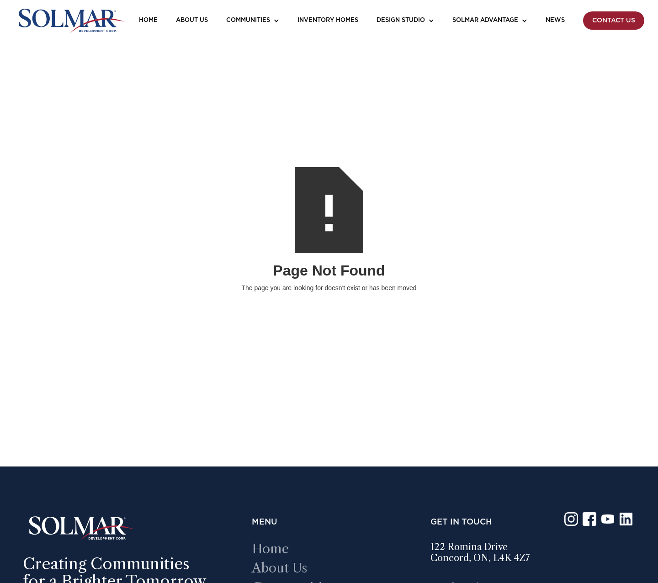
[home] (71, 21)
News (555, 20)
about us (280, 568)
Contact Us (613, 20)
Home (148, 20)
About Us (192, 20)
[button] (252, 20)
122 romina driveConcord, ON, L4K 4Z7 (480, 552)
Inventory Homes (327, 20)
